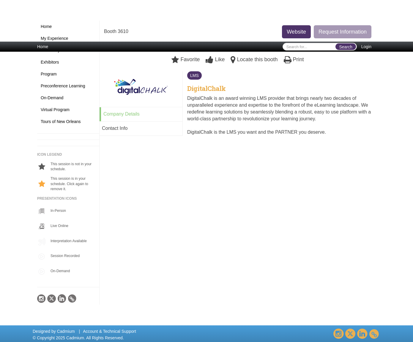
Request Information (343, 32)
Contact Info (114, 128)
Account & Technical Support (109, 331)
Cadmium (66, 331)
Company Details (121, 113)
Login (366, 46)
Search (345, 47)
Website (296, 32)
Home (42, 46)
